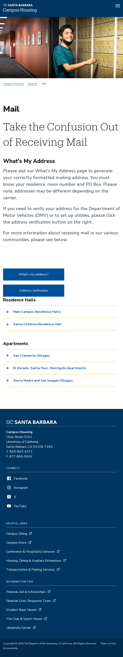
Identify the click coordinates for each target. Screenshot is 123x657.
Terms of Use (108, 643)
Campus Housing (13, 83)
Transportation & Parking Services (30, 569)
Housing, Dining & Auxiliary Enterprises (33, 560)
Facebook (17, 478)
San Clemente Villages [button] (31, 355)
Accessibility (10, 648)
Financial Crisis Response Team (28, 601)
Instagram (17, 488)
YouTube (16, 506)
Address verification (33, 290)
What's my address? (34, 274)
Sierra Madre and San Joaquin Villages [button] (43, 380)
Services (32, 83)
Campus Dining (16, 533)
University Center (18, 628)
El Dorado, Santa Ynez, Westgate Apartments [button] (49, 368)
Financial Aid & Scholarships (26, 592)
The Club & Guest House (24, 619)
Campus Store (16, 542)
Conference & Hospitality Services (30, 551)
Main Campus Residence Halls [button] (37, 312)
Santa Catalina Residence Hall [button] (37, 324)
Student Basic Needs (21, 610)
